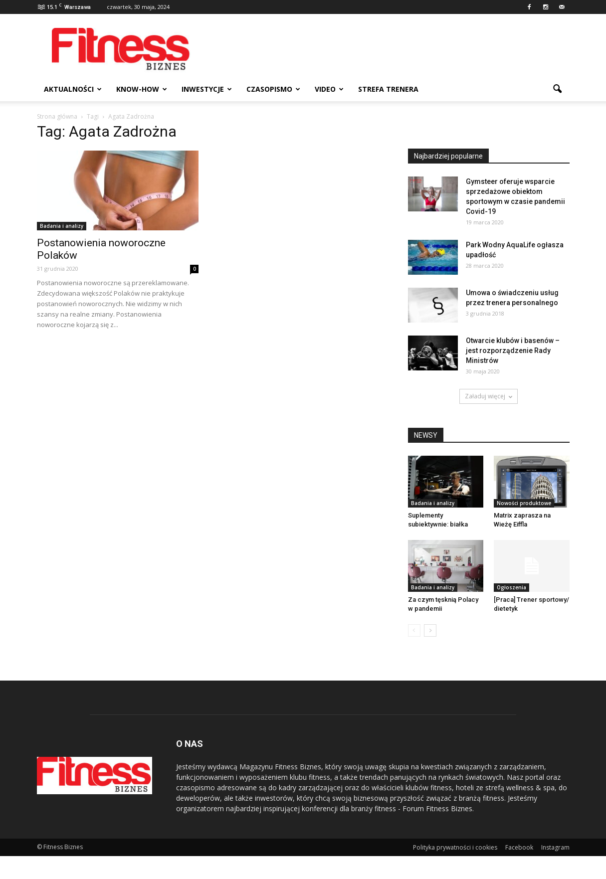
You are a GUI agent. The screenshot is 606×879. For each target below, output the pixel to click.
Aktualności (73, 89)
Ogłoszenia (511, 587)
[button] (558, 89)
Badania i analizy (61, 225)
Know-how (141, 89)
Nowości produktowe (524, 503)
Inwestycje (207, 89)
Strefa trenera (388, 89)
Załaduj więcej (488, 396)
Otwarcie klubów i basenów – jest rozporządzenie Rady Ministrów (513, 350)
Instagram (555, 847)
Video (329, 89)
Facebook (519, 847)
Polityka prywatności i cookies (455, 847)
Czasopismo (273, 89)
